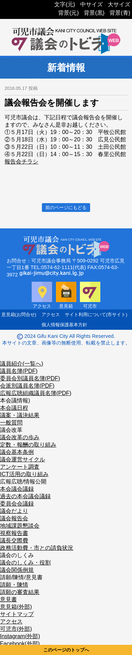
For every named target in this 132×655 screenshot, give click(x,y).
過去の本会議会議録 (25, 496)
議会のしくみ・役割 (25, 563)
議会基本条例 (17, 452)
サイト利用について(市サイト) (96, 314)
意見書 (8, 599)
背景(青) (119, 13)
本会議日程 (14, 408)
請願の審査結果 (19, 592)
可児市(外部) (16, 629)
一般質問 (11, 423)
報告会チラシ (21, 162)
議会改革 (11, 430)
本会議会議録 (17, 489)
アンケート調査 (19, 467)
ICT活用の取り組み (24, 474)
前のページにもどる (66, 207)
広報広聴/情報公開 (23, 481)
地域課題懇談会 (19, 526)
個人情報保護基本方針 (64, 324)
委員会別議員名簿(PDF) (30, 378)
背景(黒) (94, 13)
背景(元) (68, 13)
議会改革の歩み (19, 437)
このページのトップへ (66, 650)
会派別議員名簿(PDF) (27, 386)
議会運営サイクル (22, 459)
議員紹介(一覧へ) (21, 364)
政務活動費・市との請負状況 (36, 548)
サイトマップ (17, 614)
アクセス (51, 314)
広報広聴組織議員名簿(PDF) (35, 393)
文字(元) (64, 4)
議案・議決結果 (19, 415)
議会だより (14, 511)
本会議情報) (15, 400)
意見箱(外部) (16, 607)
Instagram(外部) (20, 636)
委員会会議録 (17, 504)
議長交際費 (14, 540)
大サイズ (119, 4)
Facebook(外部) (20, 644)
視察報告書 (14, 533)
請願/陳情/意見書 (21, 577)
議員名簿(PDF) (19, 371)
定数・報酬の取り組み (28, 445)
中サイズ (91, 4)
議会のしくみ (17, 555)
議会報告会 (14, 518)
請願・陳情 (14, 585)
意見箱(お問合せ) (19, 314)
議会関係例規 (17, 570)
